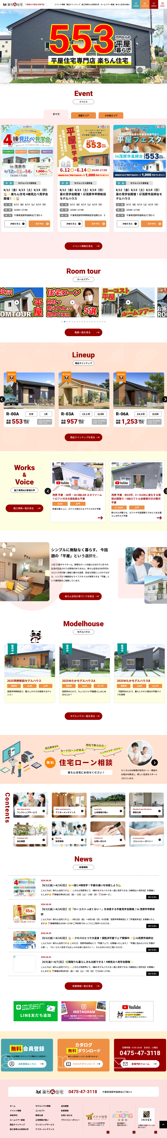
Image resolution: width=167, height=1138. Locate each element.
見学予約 (39, 223)
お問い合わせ (66, 1115)
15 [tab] (97, 321)
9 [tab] (82, 321)
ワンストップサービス (44, 1124)
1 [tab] (62, 321)
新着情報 (65, 1110)
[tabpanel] (27, 302)
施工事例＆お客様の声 (90, 4)
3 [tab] (67, 321)
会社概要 (65, 1106)
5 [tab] (72, 321)
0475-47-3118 (82, 1092)
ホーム (12, 1106)
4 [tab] (69, 321)
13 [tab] (92, 321)
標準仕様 (39, 1115)
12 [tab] (89, 321)
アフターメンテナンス (44, 1129)
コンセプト (40, 1110)
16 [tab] (99, 321)
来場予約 (13, 1115)
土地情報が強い (42, 1120)
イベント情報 (59, 4)
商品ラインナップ (73, 4)
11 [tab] (87, 321)
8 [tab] (79, 321)
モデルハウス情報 (42, 1106)
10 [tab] (84, 321)
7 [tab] (77, 321)
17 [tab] (102, 321)
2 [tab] (64, 321)
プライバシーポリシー (70, 1120)
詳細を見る (15, 223)
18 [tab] (104, 321)
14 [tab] (94, 321)
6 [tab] (74, 321)
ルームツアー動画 (107, 4)
